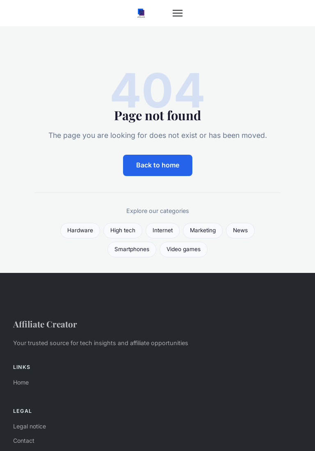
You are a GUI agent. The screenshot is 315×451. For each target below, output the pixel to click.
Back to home (157, 165)
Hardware (80, 230)
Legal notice (29, 426)
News (240, 230)
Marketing (203, 230)
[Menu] (177, 13)
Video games (184, 249)
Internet (163, 230)
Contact (23, 440)
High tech (122, 230)
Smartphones (131, 249)
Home (21, 382)
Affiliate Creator (45, 324)
